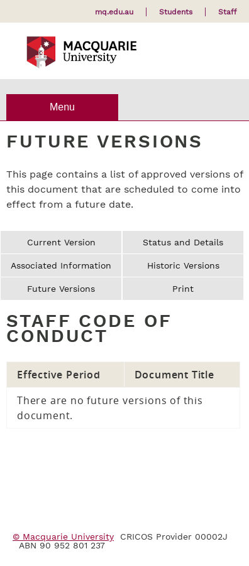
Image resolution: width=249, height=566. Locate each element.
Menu (62, 107)
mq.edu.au (114, 12)
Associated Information (61, 265)
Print (183, 289)
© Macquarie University (63, 536)
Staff (227, 12)
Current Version (61, 242)
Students (175, 12)
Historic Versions (183, 265)
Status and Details (183, 242)
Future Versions (61, 289)
